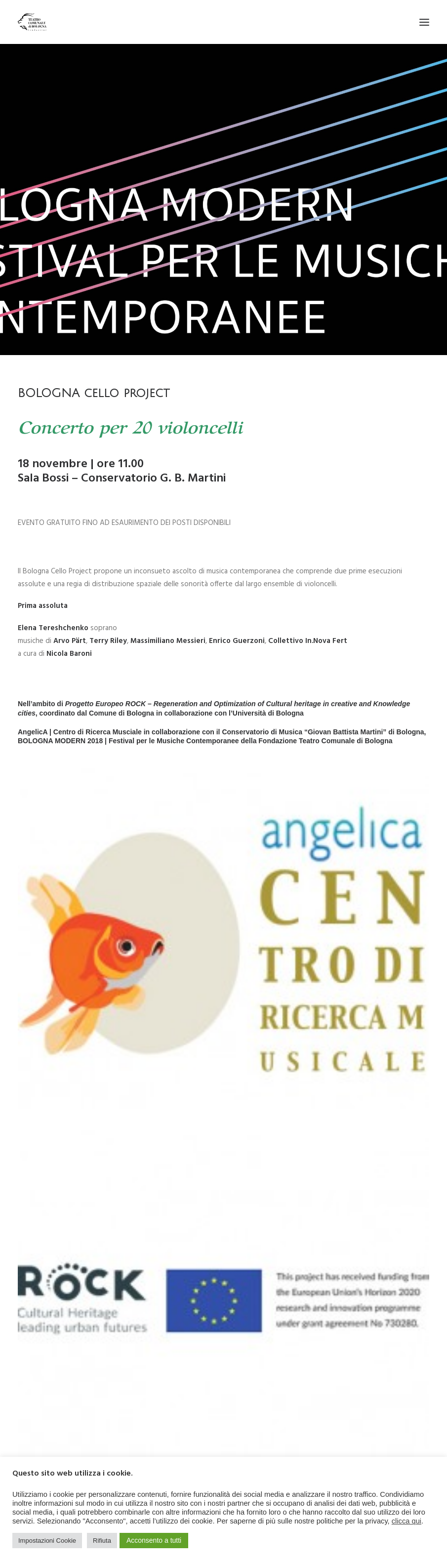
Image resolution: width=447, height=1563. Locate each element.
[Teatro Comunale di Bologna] (32, 22)
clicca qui (406, 1521)
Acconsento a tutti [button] (153, 1540)
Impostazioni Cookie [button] (47, 1540)
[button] (424, 22)
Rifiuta (102, 1540)
